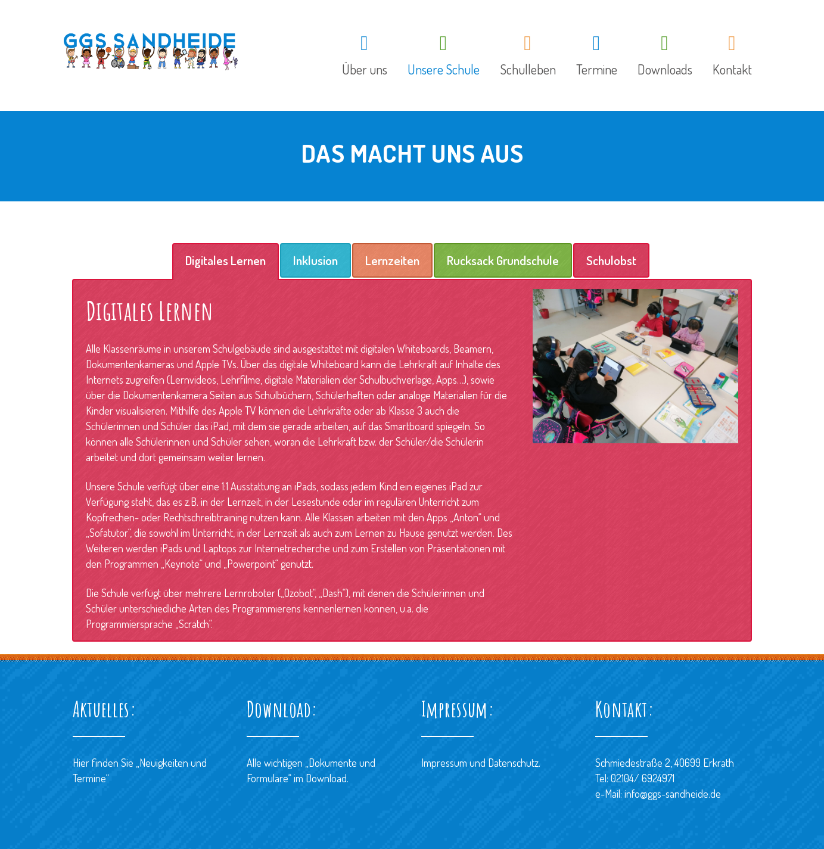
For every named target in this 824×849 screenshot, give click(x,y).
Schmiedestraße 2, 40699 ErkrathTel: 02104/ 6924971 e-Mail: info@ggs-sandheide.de (664, 778)
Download (326, 778)
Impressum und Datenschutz (480, 762)
